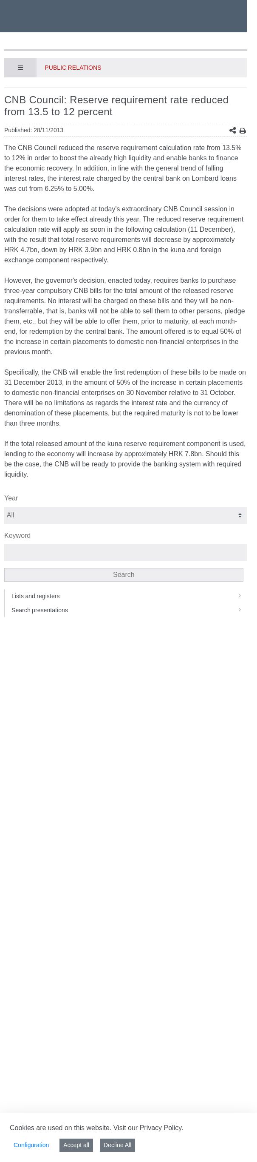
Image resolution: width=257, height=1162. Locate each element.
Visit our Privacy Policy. (148, 1127)
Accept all (76, 1145)
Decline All (117, 1145)
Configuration (31, 1145)
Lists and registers (129, 596)
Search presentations (129, 610)
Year (11, 498)
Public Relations (73, 67)
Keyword (17, 535)
